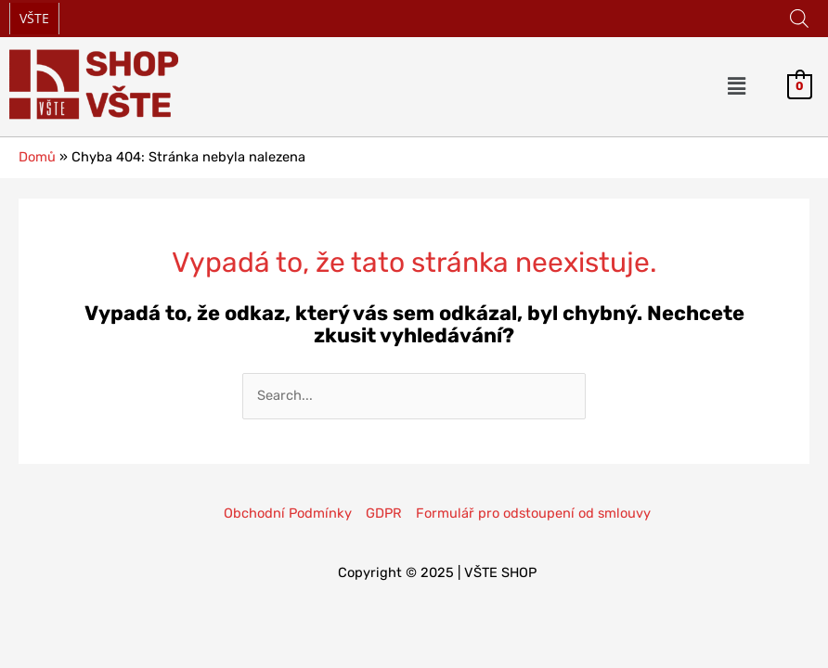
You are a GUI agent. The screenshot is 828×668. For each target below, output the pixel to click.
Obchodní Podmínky (288, 513)
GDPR (384, 513)
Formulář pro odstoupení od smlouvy (533, 513)
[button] (737, 86)
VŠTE (34, 18)
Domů (37, 156)
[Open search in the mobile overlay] (799, 18)
